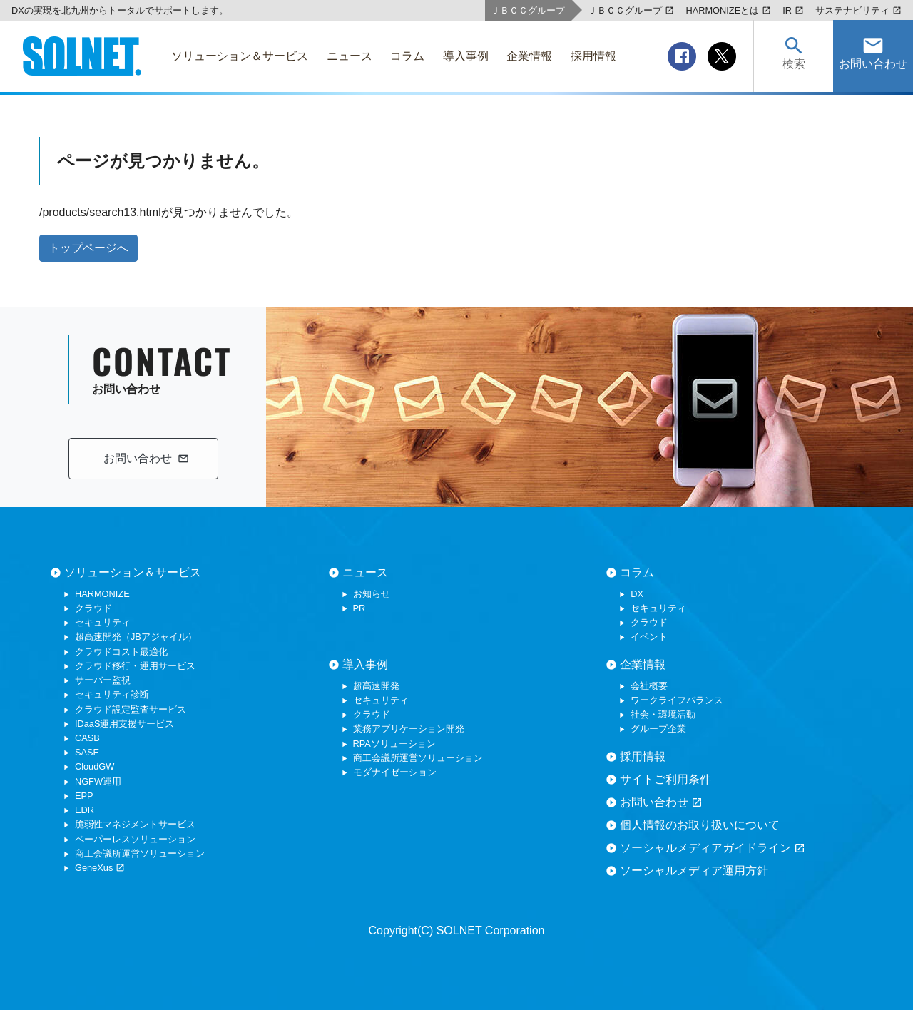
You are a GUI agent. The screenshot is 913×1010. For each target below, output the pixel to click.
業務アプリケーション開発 (408, 728)
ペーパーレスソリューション (135, 839)
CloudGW (94, 766)
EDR (84, 810)
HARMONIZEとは (728, 10)
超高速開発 (376, 685)
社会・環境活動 (663, 714)
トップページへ (88, 248)
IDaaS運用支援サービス (125, 723)
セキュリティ (103, 622)
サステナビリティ (858, 10)
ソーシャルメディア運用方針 (694, 870)
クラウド (93, 608)
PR (359, 608)
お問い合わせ (661, 802)
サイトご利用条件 (665, 779)
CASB (87, 738)
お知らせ (371, 593)
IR (793, 10)
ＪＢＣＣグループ (631, 10)
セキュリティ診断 (112, 694)
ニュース (365, 572)
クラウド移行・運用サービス (135, 665)
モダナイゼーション (395, 772)
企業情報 (642, 664)
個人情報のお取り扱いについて (700, 825)
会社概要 (649, 685)
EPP (84, 795)
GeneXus (100, 867)
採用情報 (642, 756)
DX (637, 593)
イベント (649, 636)
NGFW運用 (98, 781)
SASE (87, 752)
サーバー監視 (103, 680)
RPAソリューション (394, 743)
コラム (637, 572)
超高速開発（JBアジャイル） (136, 636)
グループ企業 (658, 728)
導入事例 (365, 664)
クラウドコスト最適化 (121, 651)
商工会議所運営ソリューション (140, 853)
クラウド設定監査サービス (130, 709)
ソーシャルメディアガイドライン (712, 848)
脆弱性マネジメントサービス (135, 824)
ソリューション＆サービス (132, 572)
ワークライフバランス (677, 700)
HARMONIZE (102, 593)
